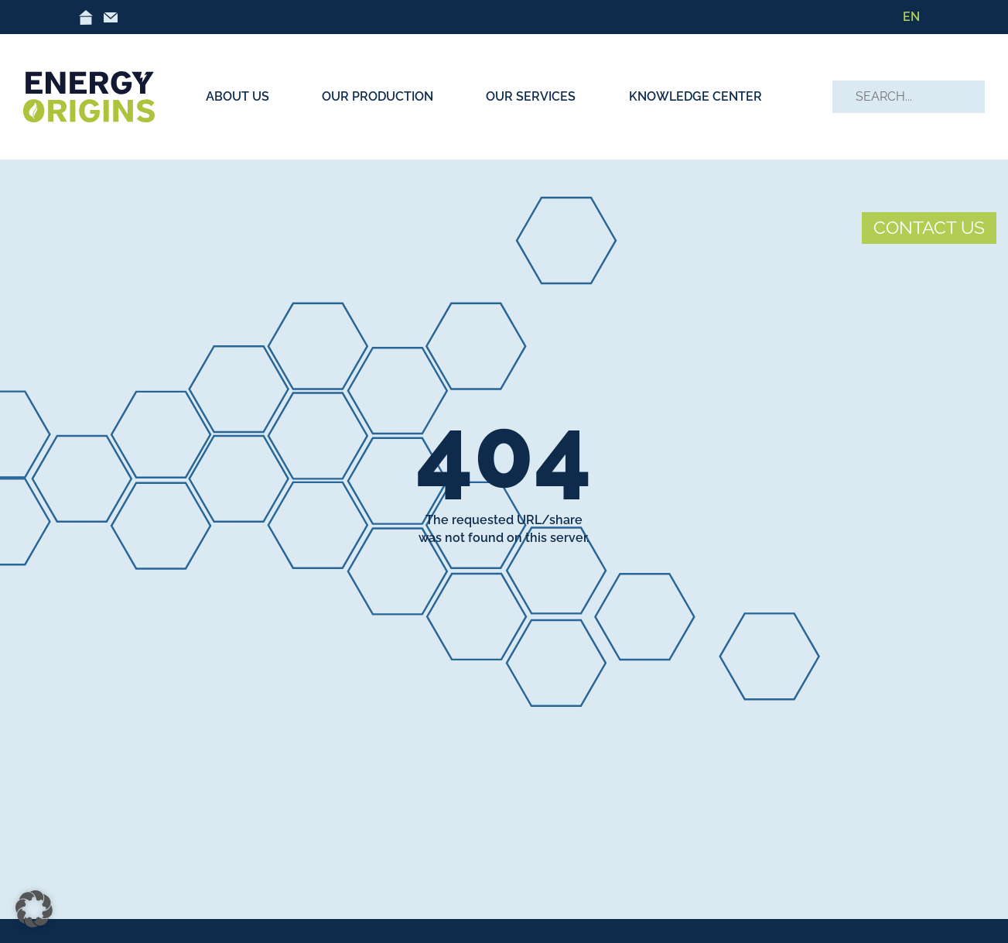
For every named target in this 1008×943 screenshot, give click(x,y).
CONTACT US (929, 227)
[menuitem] (911, 17)
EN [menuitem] (911, 16)
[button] (34, 909)
